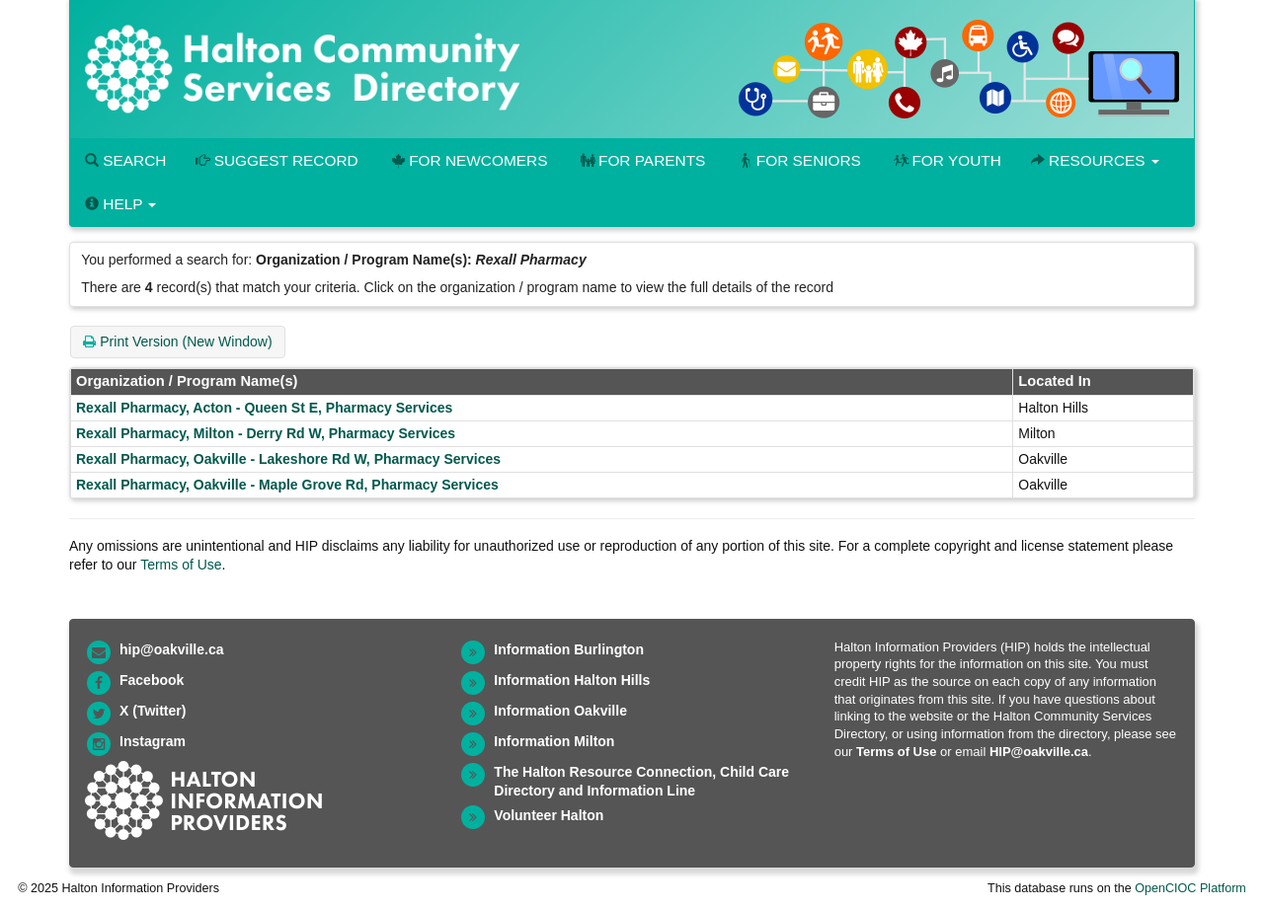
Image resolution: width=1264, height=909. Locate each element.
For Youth (946, 160)
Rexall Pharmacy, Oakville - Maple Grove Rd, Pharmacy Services (287, 484)
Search (125, 160)
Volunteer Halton (548, 815)
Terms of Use (180, 564)
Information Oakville (560, 711)
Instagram (152, 741)
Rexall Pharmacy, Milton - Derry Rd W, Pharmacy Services (265, 433)
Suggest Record (276, 160)
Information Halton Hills (572, 680)
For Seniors (798, 160)
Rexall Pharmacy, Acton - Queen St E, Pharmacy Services (264, 408)
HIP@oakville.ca (1038, 751)
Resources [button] (1095, 160)
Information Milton (554, 741)
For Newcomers (468, 160)
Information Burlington (569, 649)
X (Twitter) (152, 711)
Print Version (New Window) (177, 341)
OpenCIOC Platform (1190, 888)
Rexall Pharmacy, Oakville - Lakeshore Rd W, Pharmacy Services (288, 459)
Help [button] (120, 203)
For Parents (641, 160)
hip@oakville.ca (171, 649)
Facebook (151, 680)
